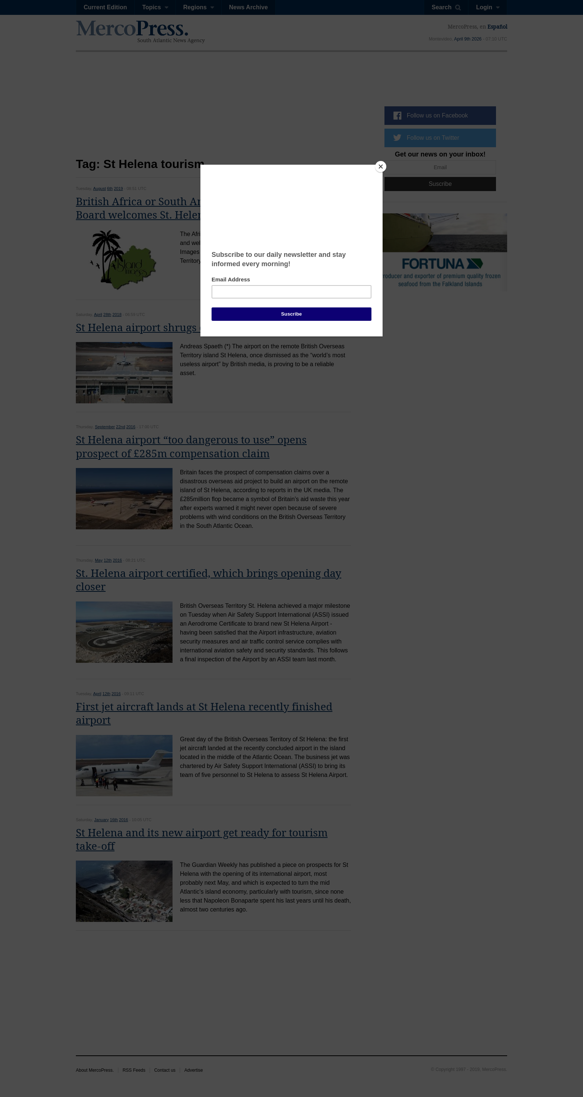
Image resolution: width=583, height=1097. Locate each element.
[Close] (380, 166)
